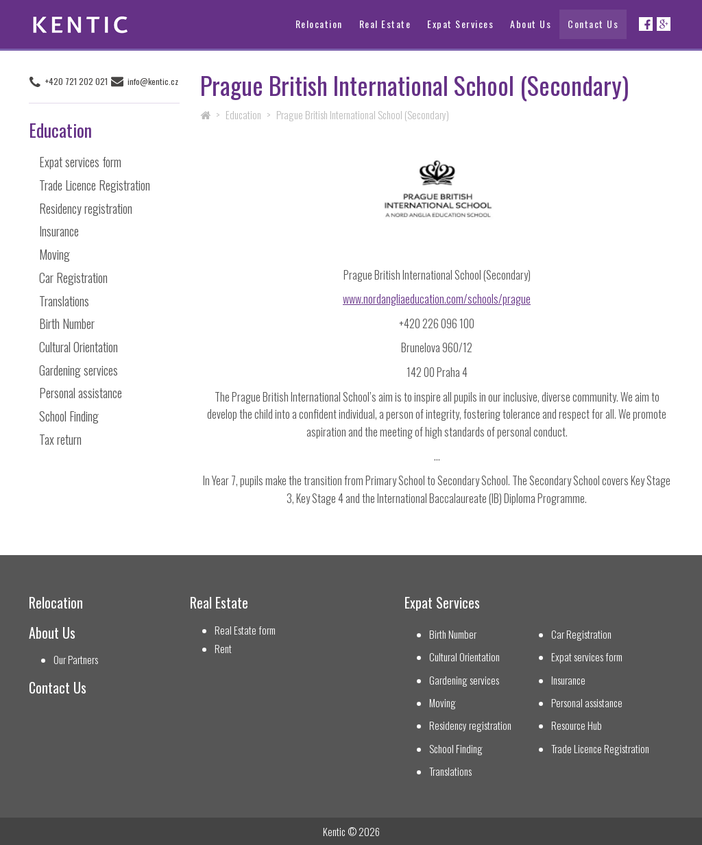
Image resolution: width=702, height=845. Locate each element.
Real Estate (385, 23)
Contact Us (593, 23)
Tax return (60, 439)
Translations (64, 300)
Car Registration (73, 277)
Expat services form (80, 162)
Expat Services (460, 23)
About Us (530, 23)
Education (243, 114)
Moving (54, 254)
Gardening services (78, 369)
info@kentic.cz (153, 81)
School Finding (69, 415)
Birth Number (67, 323)
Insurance (59, 231)
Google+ (663, 24)
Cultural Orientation (78, 346)
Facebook (646, 24)
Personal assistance (80, 393)
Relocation (319, 23)
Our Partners (75, 659)
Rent (223, 648)
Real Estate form (245, 630)
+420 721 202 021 (76, 81)
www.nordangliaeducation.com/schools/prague (437, 299)
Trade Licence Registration (94, 184)
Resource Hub (576, 725)
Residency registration (85, 208)
